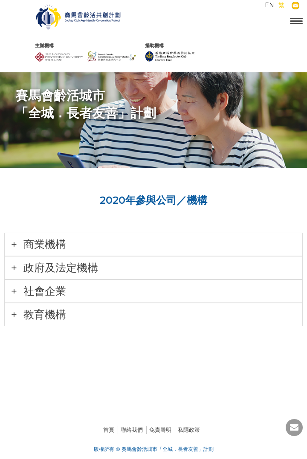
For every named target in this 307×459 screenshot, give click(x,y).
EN (269, 5)
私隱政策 (189, 429)
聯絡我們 (132, 429)
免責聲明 (160, 429)
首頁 (108, 429)
